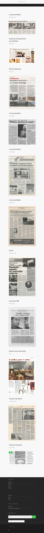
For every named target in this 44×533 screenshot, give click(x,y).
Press (9, 497)
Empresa (10, 482)
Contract (10, 495)
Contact (9, 484)
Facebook (10, 506)
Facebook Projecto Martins (14, 508)
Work (9, 499)
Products (10, 488)
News (9, 486)
